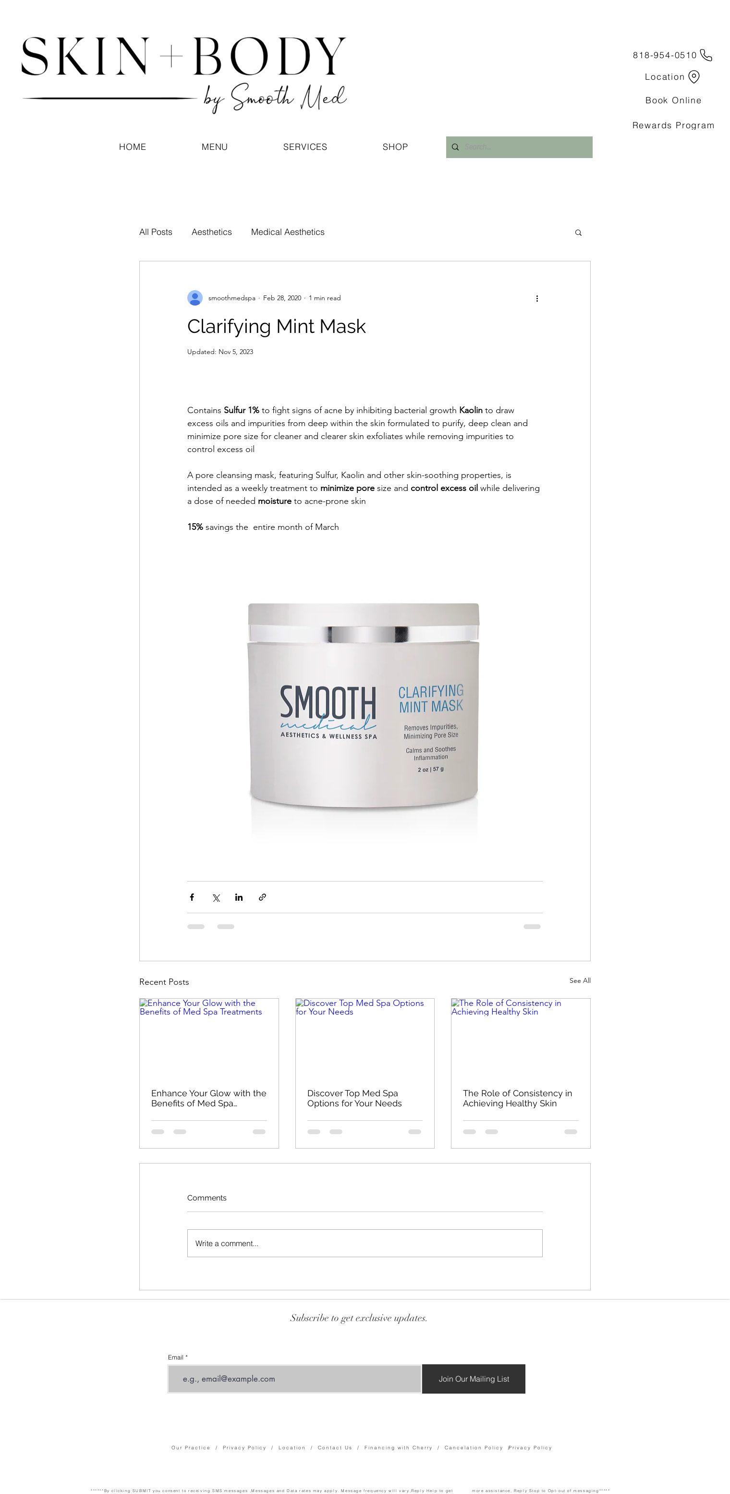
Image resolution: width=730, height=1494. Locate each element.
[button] (578, 232)
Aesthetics (212, 231)
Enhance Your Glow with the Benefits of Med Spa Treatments (209, 1098)
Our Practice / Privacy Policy (221, 1448)
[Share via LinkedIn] (238, 897)
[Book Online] (674, 100)
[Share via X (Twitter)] (215, 897)
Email (175, 1357)
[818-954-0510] (674, 55)
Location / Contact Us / (322, 1448)
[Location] (674, 76)
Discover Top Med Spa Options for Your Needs (354, 1098)
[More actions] (537, 298)
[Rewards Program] (673, 125)
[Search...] (518, 147)
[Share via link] (262, 897)
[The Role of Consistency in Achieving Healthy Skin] (520, 1038)
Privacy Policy (530, 1448)
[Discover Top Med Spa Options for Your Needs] (365, 1038)
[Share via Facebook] (191, 897)
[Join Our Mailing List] (473, 1379)
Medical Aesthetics (288, 231)
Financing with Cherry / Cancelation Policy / (440, 1448)
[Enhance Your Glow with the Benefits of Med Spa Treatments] (209, 1038)
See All (580, 980)
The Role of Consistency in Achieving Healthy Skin (517, 1098)
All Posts (155, 231)
